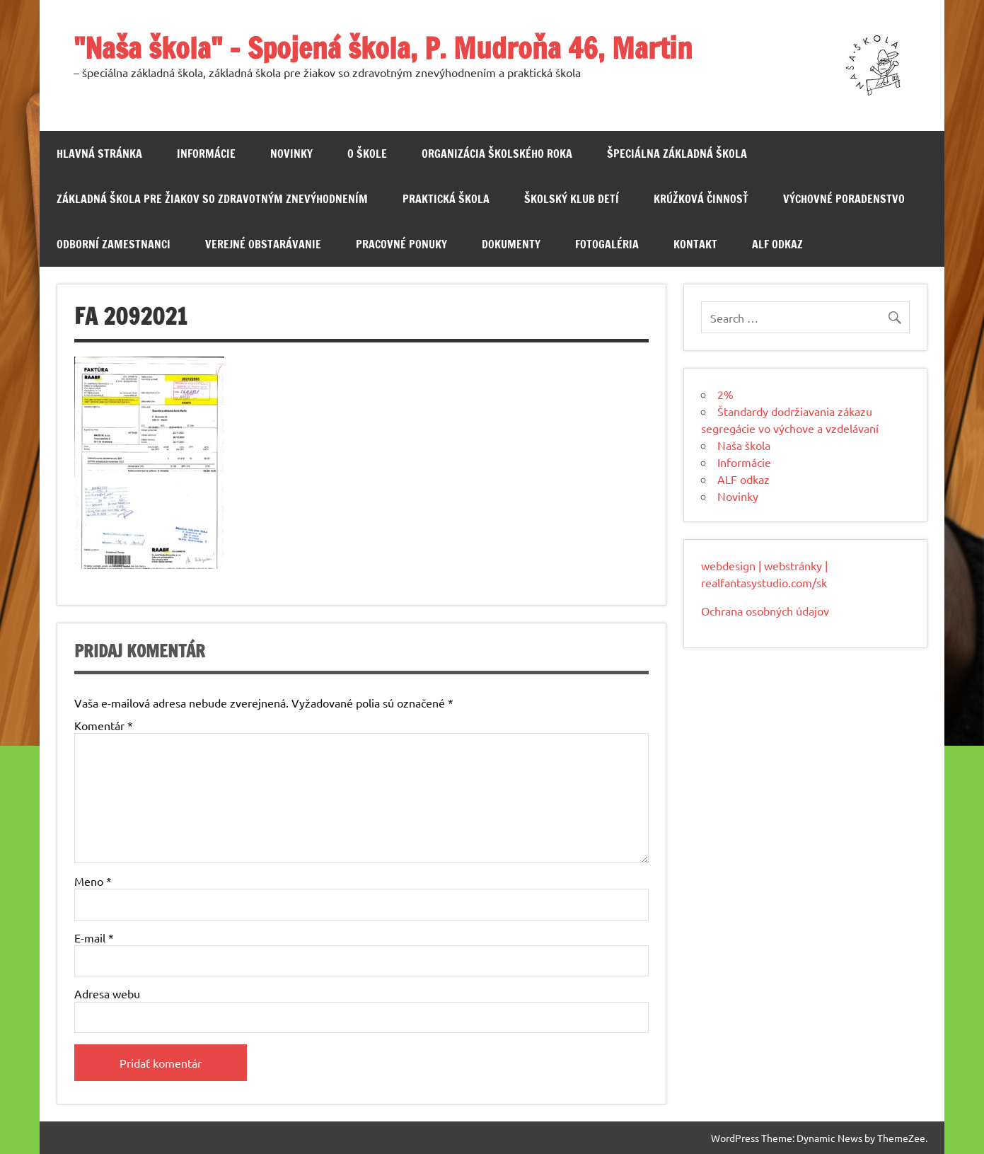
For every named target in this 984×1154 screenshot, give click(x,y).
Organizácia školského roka (497, 153)
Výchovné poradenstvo (844, 199)
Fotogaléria (607, 244)
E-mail (94, 937)
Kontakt (695, 244)
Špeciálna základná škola (677, 153)
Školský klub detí (571, 199)
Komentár (103, 725)
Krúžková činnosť (701, 199)
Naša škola (743, 445)
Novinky (291, 153)
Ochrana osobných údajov (765, 611)
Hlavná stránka (99, 153)
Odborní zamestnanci (113, 244)
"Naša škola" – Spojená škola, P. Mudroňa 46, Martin (383, 48)
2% (725, 394)
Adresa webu (107, 993)
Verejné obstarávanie (263, 244)
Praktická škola (446, 199)
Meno (93, 881)
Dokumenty (511, 244)
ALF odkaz (777, 244)
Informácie (206, 153)
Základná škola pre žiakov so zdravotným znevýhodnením (212, 199)
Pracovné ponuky (401, 244)
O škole (367, 153)
